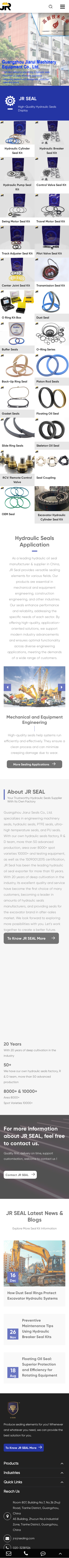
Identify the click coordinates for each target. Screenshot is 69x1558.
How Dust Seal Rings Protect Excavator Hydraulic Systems (32, 1297)
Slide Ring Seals (12, 445)
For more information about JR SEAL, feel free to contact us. (34, 1137)
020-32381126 (17, 1548)
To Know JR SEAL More (31, 940)
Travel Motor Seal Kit (50, 221)
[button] (7, 688)
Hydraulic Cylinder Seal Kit (17, 151)
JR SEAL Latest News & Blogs (34, 1217)
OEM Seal (8, 514)
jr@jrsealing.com (19, 1538)
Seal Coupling (46, 477)
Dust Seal (42, 317)
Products (11, 1463)
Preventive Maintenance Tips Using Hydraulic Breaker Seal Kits (37, 1329)
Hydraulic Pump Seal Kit (17, 187)
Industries (12, 1473)
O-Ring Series (45, 349)
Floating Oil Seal (47, 413)
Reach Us (12, 1491)
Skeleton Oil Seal (47, 445)
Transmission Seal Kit (50, 285)
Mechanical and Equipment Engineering (34, 721)
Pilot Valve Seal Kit (49, 253)
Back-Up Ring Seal (14, 381)
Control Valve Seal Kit (51, 185)
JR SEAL (28, 99)
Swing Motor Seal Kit (16, 221)
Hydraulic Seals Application (34, 542)
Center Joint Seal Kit (16, 285)
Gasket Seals (10, 413)
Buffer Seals (10, 349)
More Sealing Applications (34, 765)
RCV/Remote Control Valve (17, 480)
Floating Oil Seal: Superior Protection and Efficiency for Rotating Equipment (39, 1368)
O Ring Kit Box (11, 317)
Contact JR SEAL (20, 1176)
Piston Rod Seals (47, 381)
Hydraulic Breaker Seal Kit (52, 151)
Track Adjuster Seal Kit (17, 253)
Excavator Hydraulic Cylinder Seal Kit (52, 517)
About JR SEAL (26, 793)
